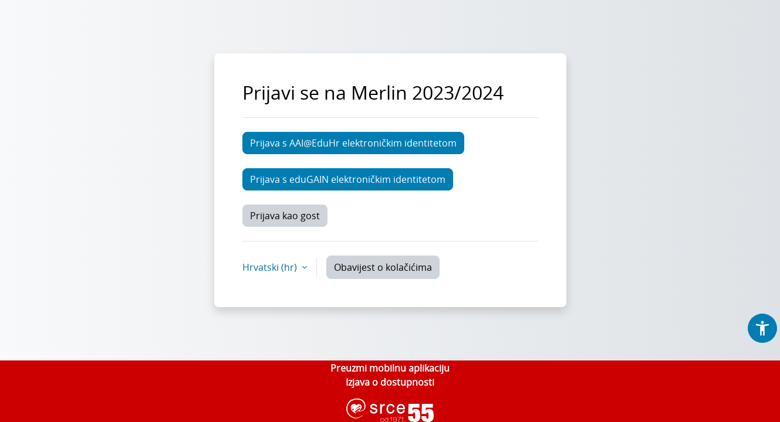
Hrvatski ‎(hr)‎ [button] (270, 267)
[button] (762, 328)
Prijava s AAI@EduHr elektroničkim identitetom (353, 143)
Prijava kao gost (285, 215)
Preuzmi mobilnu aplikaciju (390, 368)
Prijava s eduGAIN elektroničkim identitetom (347, 179)
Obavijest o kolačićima (383, 267)
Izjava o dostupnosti (390, 382)
